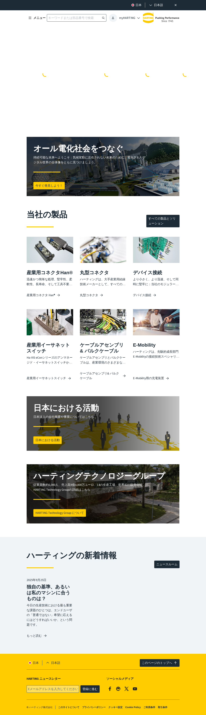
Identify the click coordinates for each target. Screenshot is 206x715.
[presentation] (155, 5)
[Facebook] (109, 688)
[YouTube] (135, 688)
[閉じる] (175, 5)
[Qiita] (118, 688)
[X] (126, 688)
